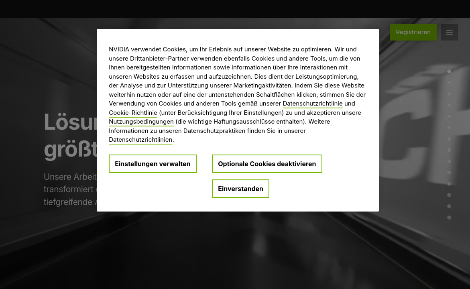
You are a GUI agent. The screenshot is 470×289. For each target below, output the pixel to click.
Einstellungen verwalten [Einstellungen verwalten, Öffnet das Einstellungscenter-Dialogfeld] (152, 164)
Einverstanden (240, 189)
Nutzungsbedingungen (141, 121)
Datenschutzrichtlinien (140, 139)
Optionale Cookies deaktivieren (267, 164)
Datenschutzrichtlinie (312, 103)
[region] (238, 120)
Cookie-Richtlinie (133, 112)
